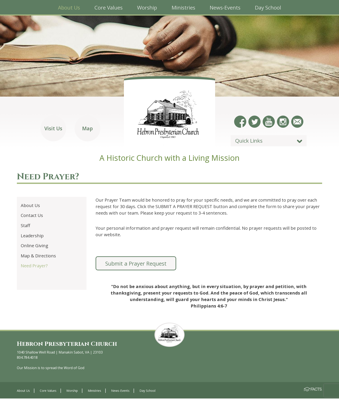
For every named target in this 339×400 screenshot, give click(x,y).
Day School (147, 392)
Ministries (94, 392)
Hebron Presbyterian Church (70, 345)
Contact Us (32, 217)
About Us (30, 207)
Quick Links (248, 142)
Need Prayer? (34, 267)
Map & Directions (38, 257)
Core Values (48, 392)
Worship (72, 392)
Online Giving (34, 247)
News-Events (120, 392)
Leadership (32, 237)
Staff (25, 227)
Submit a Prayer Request (135, 264)
